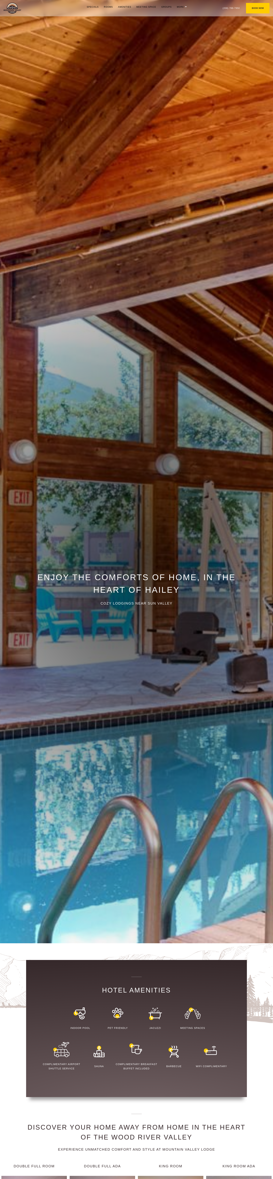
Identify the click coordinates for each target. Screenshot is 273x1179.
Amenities (124, 7)
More (180, 7)
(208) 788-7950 (231, 8)
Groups (166, 7)
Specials (93, 7)
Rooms (108, 7)
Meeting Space (146, 7)
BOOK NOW (258, 8)
